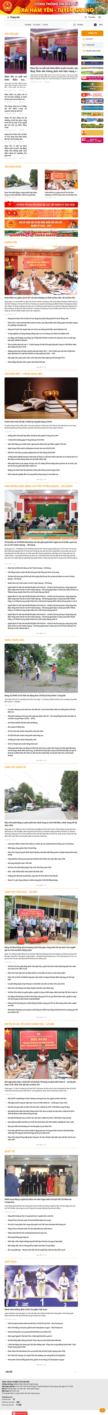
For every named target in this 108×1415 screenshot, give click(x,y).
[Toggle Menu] (100, 17)
